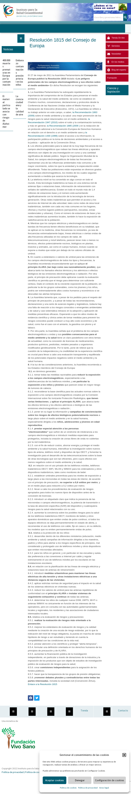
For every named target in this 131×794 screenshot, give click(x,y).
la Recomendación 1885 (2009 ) (63, 125)
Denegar (80, 780)
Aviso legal (104, 788)
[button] (124, 755)
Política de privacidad (88, 788)
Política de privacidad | (13, 772)
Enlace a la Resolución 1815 (42, 684)
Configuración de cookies (109, 780)
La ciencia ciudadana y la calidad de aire (20, 105)
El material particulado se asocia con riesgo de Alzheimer (6, 111)
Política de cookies (68, 788)
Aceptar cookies (54, 780)
